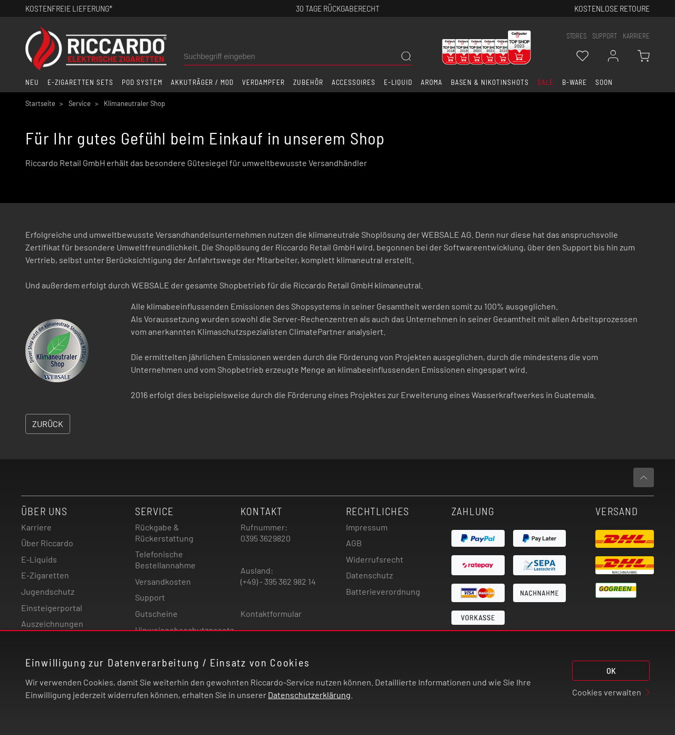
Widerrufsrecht (374, 559)
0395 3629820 (265, 538)
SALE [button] (545, 82)
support (604, 36)
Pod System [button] (142, 82)
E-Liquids (39, 559)
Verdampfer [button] (263, 82)
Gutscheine (156, 613)
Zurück (47, 424)
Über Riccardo (47, 543)
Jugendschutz (47, 591)
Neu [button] (32, 82)
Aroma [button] (431, 82)
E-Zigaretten (45, 575)
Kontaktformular (271, 613)
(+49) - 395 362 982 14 (278, 581)
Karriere (636, 36)
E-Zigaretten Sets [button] (80, 82)
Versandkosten (163, 581)
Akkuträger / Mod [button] (202, 82)
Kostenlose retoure (612, 8)
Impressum (367, 527)
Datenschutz (369, 575)
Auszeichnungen (52, 623)
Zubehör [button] (308, 82)
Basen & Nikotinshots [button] (490, 82)
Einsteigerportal (51, 608)
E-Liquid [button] (398, 82)
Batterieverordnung (383, 591)
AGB (354, 543)
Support (150, 597)
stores (576, 36)
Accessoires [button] (354, 82)
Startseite (40, 103)
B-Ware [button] (574, 82)
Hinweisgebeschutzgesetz (184, 630)
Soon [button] (604, 82)
